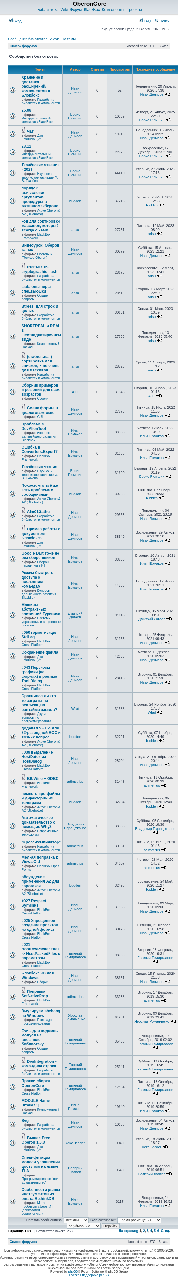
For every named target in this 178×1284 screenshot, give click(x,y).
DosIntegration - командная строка (39, 1063)
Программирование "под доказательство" (40, 1180)
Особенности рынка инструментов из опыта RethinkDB (41, 1194)
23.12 (26, 146)
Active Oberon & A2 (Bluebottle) (41, 212)
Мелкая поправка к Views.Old (40, 859)
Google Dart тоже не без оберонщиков (40, 555)
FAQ (145, 21)
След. (165, 1231)
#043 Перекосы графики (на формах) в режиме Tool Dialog (39, 674)
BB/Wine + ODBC (42, 778)
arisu (75, 229)
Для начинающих (32, 137)
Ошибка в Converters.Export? (40, 449)
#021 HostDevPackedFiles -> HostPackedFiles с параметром (41, 951)
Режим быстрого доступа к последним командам (37, 580)
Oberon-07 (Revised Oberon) (37, 255)
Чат (30, 131)
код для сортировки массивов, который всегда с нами (41, 225)
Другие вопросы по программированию (36, 717)
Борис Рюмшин (75, 116)
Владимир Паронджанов (75, 826)
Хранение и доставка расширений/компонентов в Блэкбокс (36, 86)
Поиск (162, 21)
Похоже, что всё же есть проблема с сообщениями (40, 490)
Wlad (75, 709)
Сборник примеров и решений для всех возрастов (41, 390)
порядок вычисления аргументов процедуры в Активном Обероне (40, 197)
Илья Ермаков (75, 432)
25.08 (26, 110)
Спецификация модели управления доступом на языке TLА (41, 1164)
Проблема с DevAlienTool (34, 426)
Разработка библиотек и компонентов (41, 101)
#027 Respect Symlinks (34, 903)
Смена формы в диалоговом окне (40, 410)
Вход (15, 21)
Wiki (64, 9)
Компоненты (113, 9)
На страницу (129, 1231)
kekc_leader (75, 1143)
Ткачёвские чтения (39, 467)
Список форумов (23, 46)
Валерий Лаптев (75, 1170)
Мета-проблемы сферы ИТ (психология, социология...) (37, 1208)
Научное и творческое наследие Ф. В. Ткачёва (40, 177)
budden (75, 201)
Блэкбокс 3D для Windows (38, 975)
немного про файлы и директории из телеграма (41, 798)
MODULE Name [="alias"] (36, 1102)
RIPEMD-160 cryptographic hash (39, 269)
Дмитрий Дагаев (75, 615)
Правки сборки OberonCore (36, 1083)
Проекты (134, 9)
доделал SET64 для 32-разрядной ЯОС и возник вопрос (41, 732)
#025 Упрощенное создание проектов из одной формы (40, 925)
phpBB (73, 1271)
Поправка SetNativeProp (35, 993)
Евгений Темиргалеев (75, 955)
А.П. (75, 392)
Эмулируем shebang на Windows (41, 1013)
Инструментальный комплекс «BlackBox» (38, 120)
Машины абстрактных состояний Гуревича (41, 609)
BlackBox (92, 9)
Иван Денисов (75, 90)
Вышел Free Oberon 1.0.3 (36, 1140)
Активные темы (63, 39)
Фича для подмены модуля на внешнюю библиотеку (40, 1037)
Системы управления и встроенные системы (41, 621)
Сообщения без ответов (27, 39)
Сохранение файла (40, 652)
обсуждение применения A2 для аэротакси (40, 881)
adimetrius (75, 781)
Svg (25, 1120)
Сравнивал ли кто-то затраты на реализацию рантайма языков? (39, 703)
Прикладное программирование (38, 1021)
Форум (76, 9)
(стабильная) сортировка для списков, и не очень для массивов (40, 363)
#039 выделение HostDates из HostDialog (37, 757)
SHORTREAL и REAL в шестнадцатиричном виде (41, 333)
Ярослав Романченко (75, 1017)
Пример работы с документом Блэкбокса (41, 533)
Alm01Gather (39, 512)
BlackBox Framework (36, 236)
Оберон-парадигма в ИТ (35, 563)
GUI (40, 417)
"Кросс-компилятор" (41, 842)
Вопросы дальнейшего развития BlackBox (39, 436)
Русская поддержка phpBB (89, 1275)
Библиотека (47, 9)
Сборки (42, 398)
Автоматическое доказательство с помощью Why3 (38, 822)
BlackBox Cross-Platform (36, 643)
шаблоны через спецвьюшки (36, 288)
